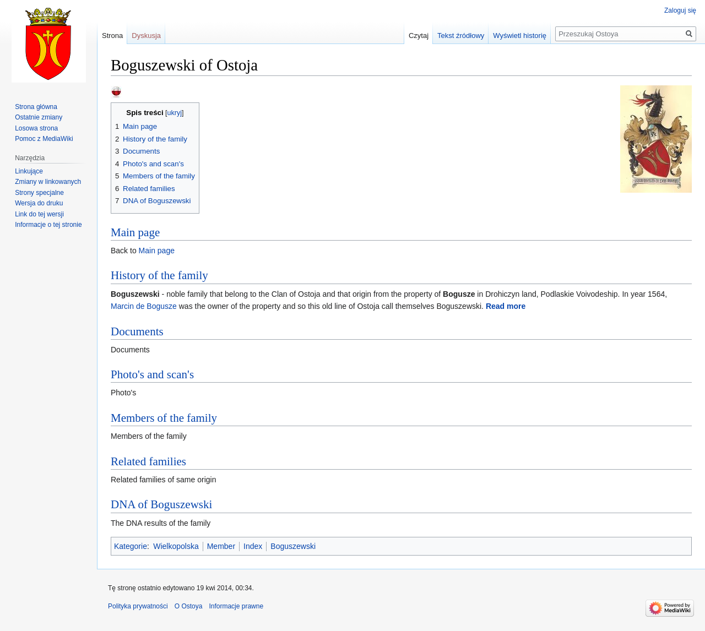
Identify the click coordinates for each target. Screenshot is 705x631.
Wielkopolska (175, 546)
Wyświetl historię (519, 35)
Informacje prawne (236, 606)
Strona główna (36, 107)
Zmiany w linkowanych (48, 182)
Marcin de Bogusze (144, 306)
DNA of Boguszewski (161, 504)
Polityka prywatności (138, 606)
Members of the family (164, 418)
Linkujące (29, 171)
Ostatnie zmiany (38, 117)
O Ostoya (189, 606)
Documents (137, 331)
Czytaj (419, 35)
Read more (505, 306)
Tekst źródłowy (460, 35)
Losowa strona (36, 128)
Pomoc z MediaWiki (44, 139)
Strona (112, 35)
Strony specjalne (39, 193)
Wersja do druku (39, 203)
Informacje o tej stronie (48, 225)
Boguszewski (293, 546)
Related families (148, 461)
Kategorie (130, 546)
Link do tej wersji (39, 214)
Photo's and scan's (152, 374)
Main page (135, 232)
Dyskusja (146, 35)
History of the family (159, 275)
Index (252, 546)
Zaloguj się (680, 10)
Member (221, 546)
